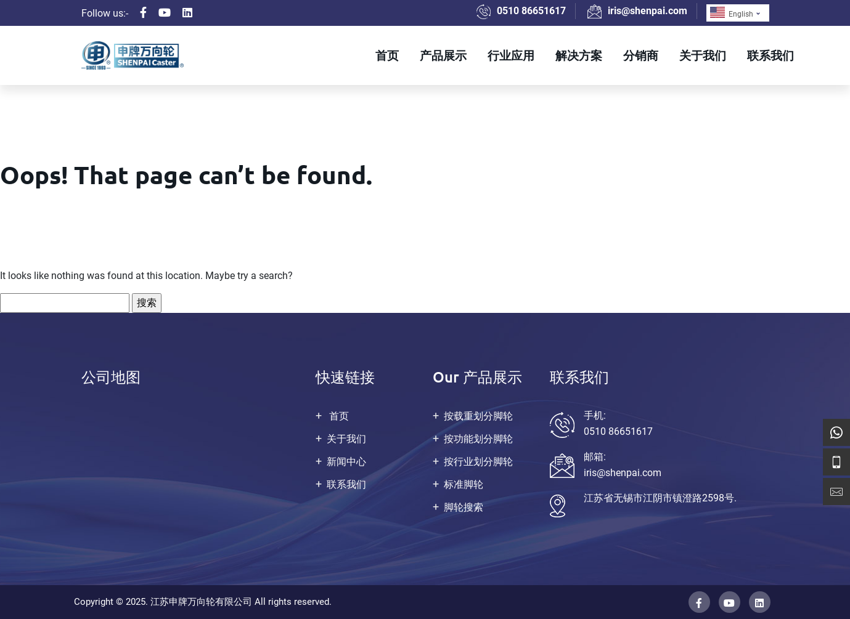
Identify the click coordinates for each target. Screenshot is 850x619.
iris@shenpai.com (647, 11)
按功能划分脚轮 (478, 439)
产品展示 (443, 55)
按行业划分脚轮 (478, 461)
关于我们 (702, 55)
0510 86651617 (531, 11)
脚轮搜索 (463, 507)
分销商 (640, 55)
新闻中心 (346, 461)
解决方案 (578, 55)
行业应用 (511, 55)
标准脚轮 (463, 484)
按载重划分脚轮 (478, 416)
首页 (387, 55)
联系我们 (770, 55)
